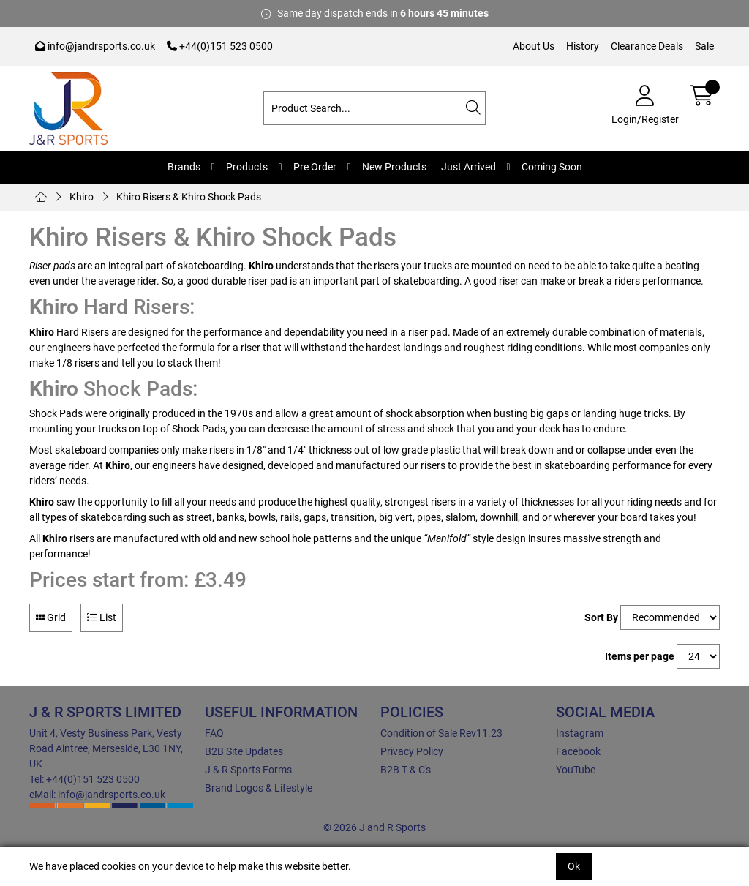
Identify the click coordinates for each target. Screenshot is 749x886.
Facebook (578, 751)
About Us (533, 46)
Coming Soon (552, 167)
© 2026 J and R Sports (374, 827)
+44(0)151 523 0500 (220, 46)
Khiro (81, 197)
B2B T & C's (405, 770)
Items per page (639, 656)
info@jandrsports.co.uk (95, 46)
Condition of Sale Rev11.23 (441, 733)
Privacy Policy (411, 751)
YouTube (575, 770)
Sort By (601, 617)
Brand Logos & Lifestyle (258, 788)
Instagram (579, 733)
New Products (394, 167)
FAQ (214, 733)
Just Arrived (468, 167)
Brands (184, 167)
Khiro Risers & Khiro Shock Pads (188, 197)
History (582, 46)
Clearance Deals (647, 46)
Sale (704, 46)
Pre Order (314, 167)
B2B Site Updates (244, 751)
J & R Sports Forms (248, 770)
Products (247, 167)
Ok (574, 866)
